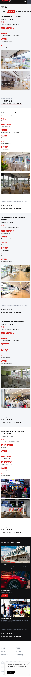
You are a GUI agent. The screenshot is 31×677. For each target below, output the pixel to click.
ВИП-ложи (11, 11)
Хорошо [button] (10, 672)
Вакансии (18, 648)
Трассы (4, 11)
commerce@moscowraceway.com (11, 103)
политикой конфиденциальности (17, 667)
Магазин (18, 652)
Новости (3, 648)
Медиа (3, 652)
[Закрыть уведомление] (28, 663)
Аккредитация (20, 655)
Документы (4, 655)
